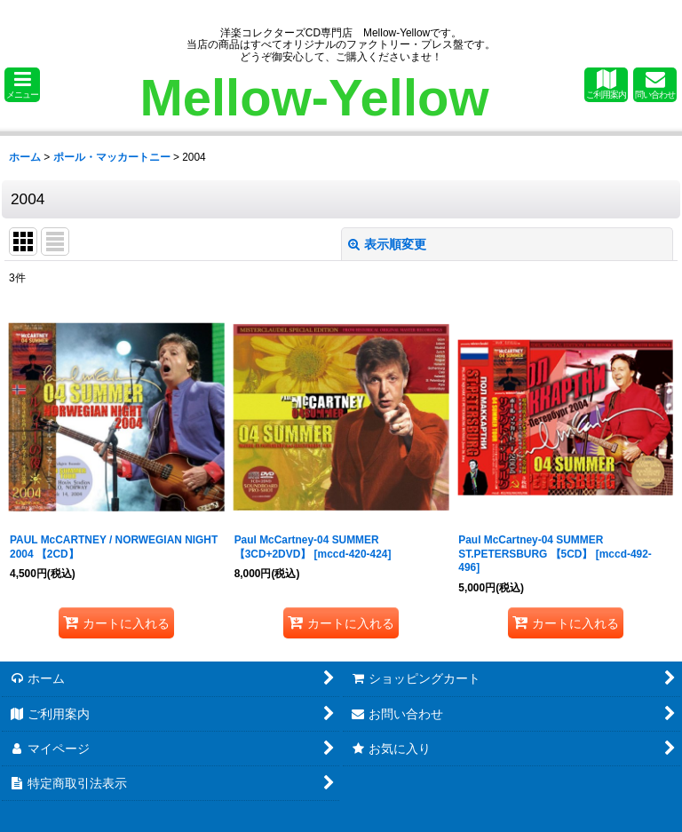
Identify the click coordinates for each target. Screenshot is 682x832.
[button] (22, 84)
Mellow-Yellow (313, 97)
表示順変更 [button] (387, 244)
